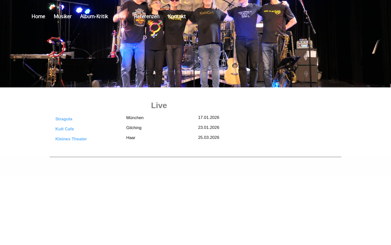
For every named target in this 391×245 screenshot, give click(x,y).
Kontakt (177, 16)
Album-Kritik (94, 16)
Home (38, 16)
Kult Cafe (64, 129)
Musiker (63, 16)
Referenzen (146, 16)
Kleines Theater (71, 139)
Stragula (63, 119)
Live (121, 16)
